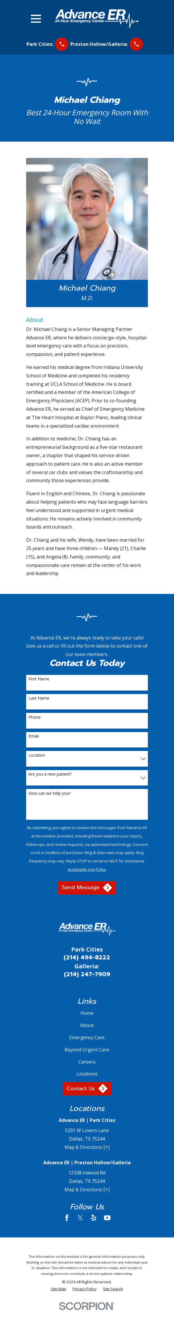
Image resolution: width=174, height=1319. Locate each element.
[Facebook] (67, 1218)
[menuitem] (58, 1289)
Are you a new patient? (49, 774)
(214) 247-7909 (87, 974)
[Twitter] (80, 1218)
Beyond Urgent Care (86, 1049)
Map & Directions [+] (87, 1147)
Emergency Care (87, 1037)
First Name (38, 679)
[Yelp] (93, 1218)
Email (33, 736)
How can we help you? (49, 793)
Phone (34, 717)
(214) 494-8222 (87, 957)
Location (36, 755)
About (87, 1025)
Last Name (38, 698)
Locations (87, 1074)
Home (87, 1013)
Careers (87, 1062)
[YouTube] (107, 1218)
